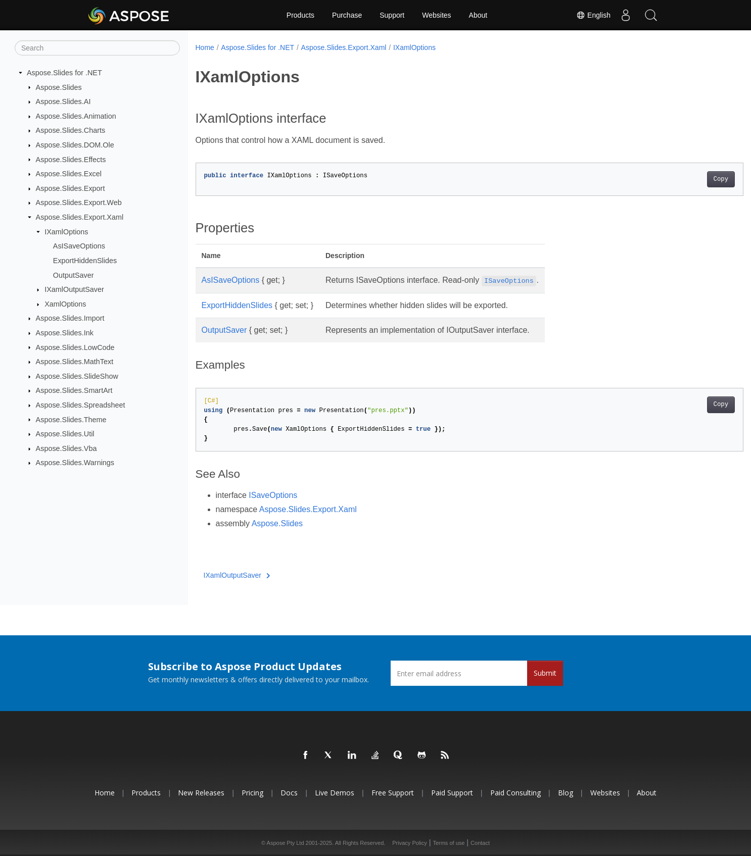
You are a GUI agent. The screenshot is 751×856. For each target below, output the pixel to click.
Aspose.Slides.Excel (69, 174)
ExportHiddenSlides (85, 261)
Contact (480, 843)
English (593, 15)
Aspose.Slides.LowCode (75, 347)
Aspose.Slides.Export (70, 188)
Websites (436, 15)
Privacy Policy (409, 843)
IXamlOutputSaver (74, 289)
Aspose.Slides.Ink (64, 333)
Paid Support (452, 792)
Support (392, 15)
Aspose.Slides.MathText (75, 362)
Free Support (392, 792)
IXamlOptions (66, 232)
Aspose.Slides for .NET (64, 73)
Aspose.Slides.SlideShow (77, 376)
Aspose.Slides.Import (70, 318)
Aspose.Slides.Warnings (75, 463)
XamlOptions (65, 304)
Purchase (347, 15)
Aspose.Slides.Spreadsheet (80, 405)
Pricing (252, 792)
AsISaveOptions (79, 246)
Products (300, 15)
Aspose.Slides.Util (65, 434)
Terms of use (448, 843)
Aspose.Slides (59, 87)
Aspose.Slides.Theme (71, 419)
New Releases (201, 792)
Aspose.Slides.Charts (71, 130)
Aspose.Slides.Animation (76, 116)
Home (205, 47)
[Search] (97, 48)
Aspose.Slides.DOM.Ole (75, 145)
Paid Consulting (515, 792)
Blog (565, 792)
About (478, 15)
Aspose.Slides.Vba (66, 448)
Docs (289, 792)
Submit (545, 673)
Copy (683, 179)
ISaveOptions (273, 495)
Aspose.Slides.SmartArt (74, 390)
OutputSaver (73, 275)
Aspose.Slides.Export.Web (79, 202)
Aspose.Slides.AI (63, 101)
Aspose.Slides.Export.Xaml (80, 217)
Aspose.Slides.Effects (71, 159)
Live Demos (334, 792)
